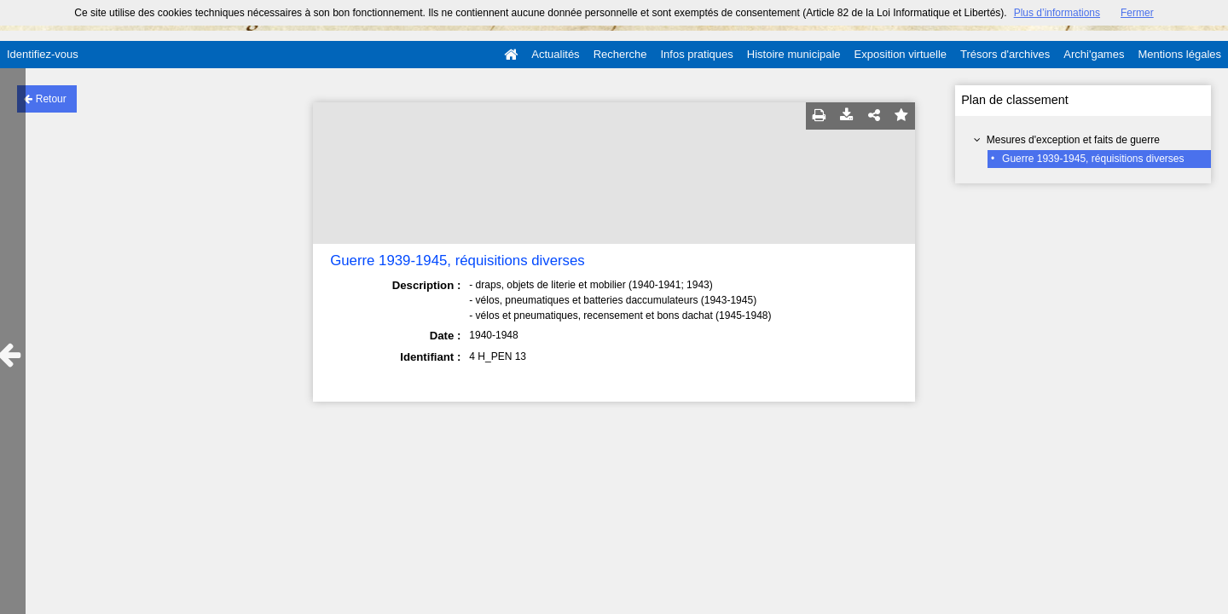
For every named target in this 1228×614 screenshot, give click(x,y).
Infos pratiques (697, 54)
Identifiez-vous (42, 54)
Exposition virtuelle (900, 54)
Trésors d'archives (1005, 54)
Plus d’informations (1057, 13)
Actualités (555, 54)
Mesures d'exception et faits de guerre (1073, 140)
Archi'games (1093, 54)
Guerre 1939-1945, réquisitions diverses (1093, 159)
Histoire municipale (794, 54)
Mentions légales (1179, 54)
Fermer (1137, 13)
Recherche (620, 54)
